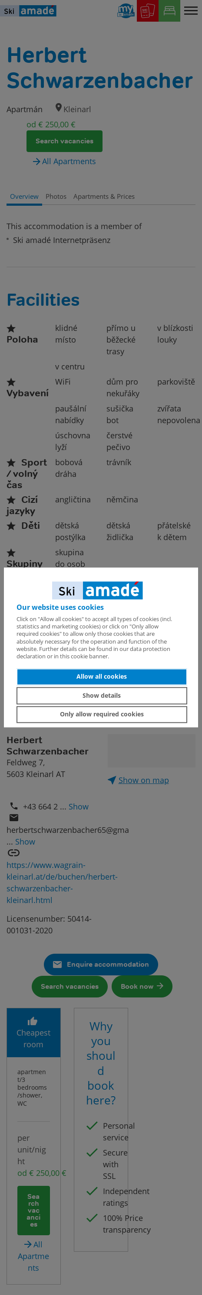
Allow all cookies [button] (101, 677)
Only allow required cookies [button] (102, 714)
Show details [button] (102, 695)
